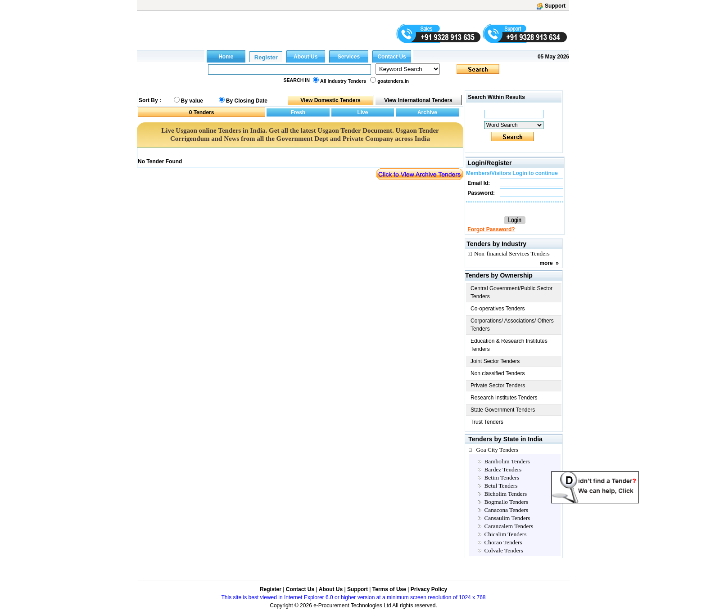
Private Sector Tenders (498, 385)
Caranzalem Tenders (508, 526)
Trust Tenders (487, 422)
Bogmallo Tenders (506, 501)
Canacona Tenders (506, 510)
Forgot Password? (491, 229)
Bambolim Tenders (507, 461)
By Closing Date (246, 101)
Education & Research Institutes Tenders (509, 345)
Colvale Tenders (503, 550)
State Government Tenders (503, 410)
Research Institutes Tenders (504, 398)
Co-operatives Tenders (498, 308)
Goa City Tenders (497, 449)
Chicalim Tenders (505, 534)
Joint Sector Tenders (495, 361)
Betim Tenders (501, 477)
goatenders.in (393, 81)
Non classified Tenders (498, 373)
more (545, 263)
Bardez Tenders (502, 469)
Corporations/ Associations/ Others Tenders (512, 325)
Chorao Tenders (503, 542)
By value (192, 101)
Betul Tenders (500, 485)
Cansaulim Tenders (507, 518)
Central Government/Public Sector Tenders (511, 292)
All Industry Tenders (343, 81)
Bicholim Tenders (505, 493)
